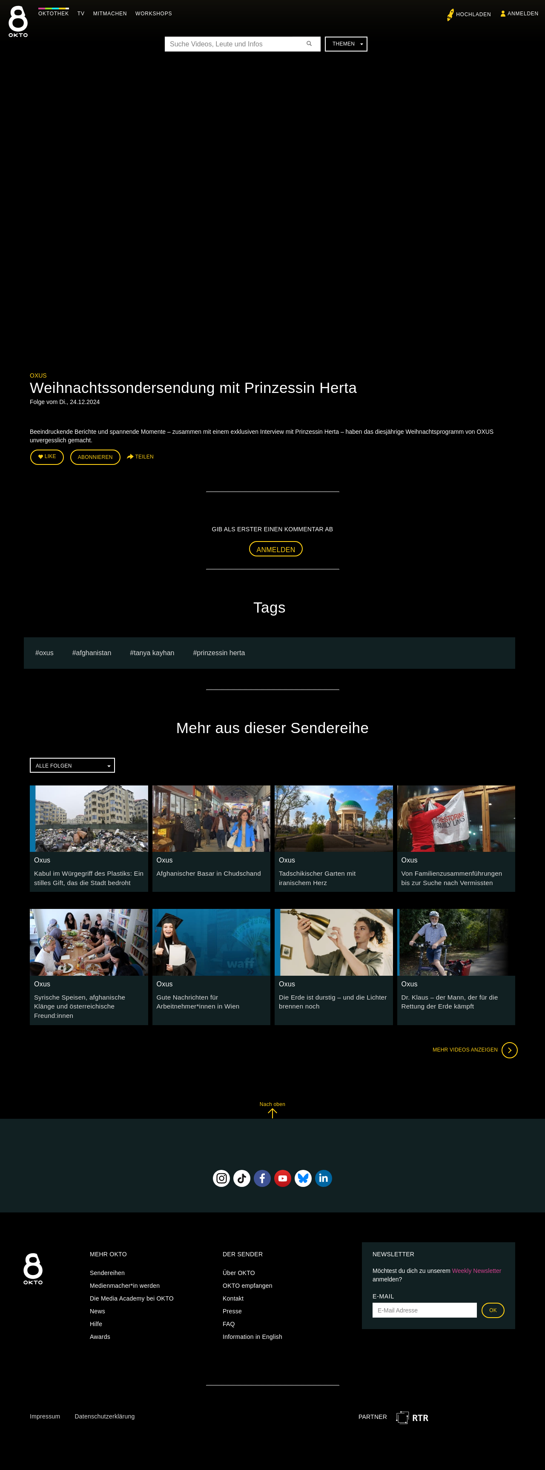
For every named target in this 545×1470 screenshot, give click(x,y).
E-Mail (383, 1282)
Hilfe (96, 1310)
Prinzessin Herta (221, 650)
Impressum (45, 1402)
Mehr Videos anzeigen (472, 1036)
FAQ (229, 1310)
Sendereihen (107, 1259)
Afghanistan (94, 650)
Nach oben (272, 1096)
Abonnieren (95, 456)
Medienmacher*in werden (125, 1272)
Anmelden (276, 547)
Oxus (38, 375)
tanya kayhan (154, 650)
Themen (348, 44)
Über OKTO (239, 1259)
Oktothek (55, 14)
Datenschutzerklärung (105, 1402)
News (97, 1297)
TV (83, 14)
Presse (232, 1297)
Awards (100, 1323)
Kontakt (233, 1284)
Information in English (252, 1323)
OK (493, 1297)
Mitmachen (112, 14)
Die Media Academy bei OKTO (132, 1284)
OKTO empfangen (247, 1272)
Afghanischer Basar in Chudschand (205, 871)
